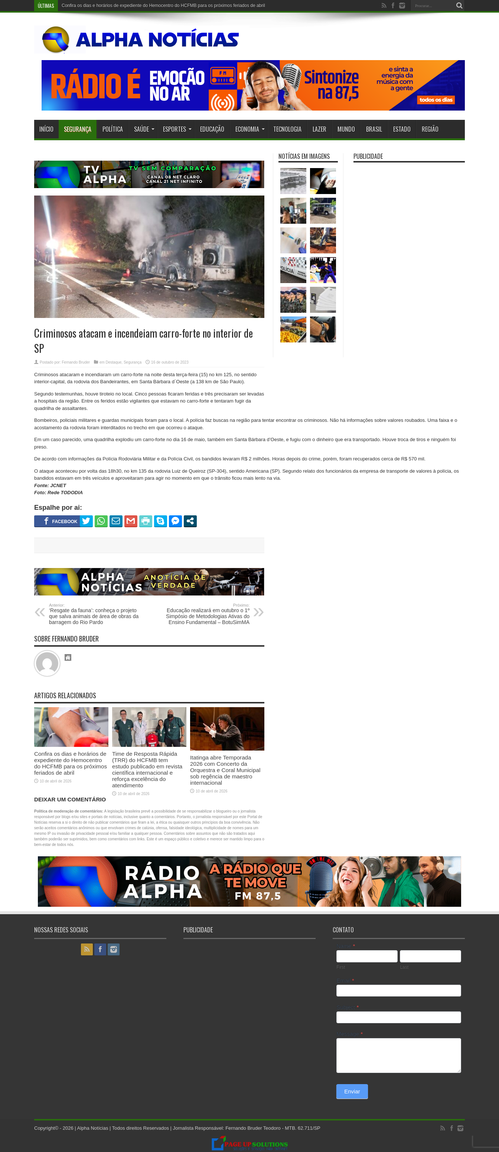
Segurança (77, 129)
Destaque (114, 362)
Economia (250, 129)
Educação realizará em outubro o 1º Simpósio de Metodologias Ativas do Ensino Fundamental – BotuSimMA (204, 614)
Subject (347, 1007)
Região (430, 129)
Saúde (144, 129)
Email (345, 980)
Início (46, 129)
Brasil (374, 129)
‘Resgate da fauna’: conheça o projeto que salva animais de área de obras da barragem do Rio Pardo (94, 614)
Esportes (177, 129)
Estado (402, 129)
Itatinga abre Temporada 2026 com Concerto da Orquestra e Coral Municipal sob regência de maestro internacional (225, 770)
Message (349, 1034)
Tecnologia (287, 129)
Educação (212, 129)
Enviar (352, 1091)
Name (345, 946)
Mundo (346, 129)
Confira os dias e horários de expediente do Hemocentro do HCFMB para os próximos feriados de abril (163, 5)
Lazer (319, 129)
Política (112, 129)
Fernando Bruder (76, 362)
